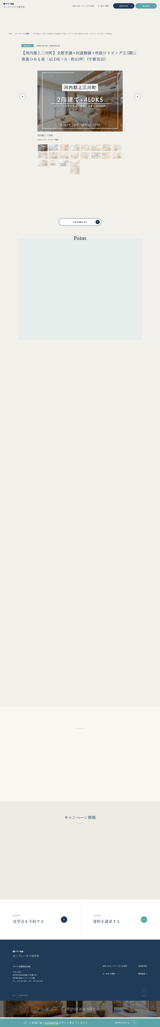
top (10, 34)
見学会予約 (123, 6)
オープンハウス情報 (22, 34)
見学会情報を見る (86, 222)
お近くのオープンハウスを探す (83, 6)
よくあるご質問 (103, 6)
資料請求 (146, 6)
